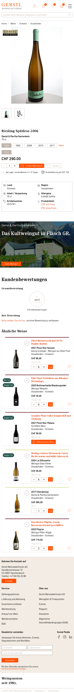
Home (4, 23)
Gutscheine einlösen (12, 604)
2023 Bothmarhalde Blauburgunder (48, 385)
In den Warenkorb (31, 166)
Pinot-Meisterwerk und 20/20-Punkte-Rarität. (47, 342)
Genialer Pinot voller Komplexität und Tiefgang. (51, 417)
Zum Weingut (11, 263)
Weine (13, 23)
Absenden (10, 660)
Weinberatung (8, 609)
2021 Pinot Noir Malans (42, 422)
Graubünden (35, 23)
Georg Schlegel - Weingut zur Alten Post (50, 350)
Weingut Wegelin (39, 388)
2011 (52, 145)
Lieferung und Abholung (13, 599)
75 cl (6, 152)
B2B (4, 623)
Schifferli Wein (38, 426)
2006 (34, 131)
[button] (69, 15)
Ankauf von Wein (10, 613)
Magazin (43, 609)
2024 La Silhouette (40, 460)
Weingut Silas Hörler (41, 463)
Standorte (44, 613)
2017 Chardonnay (40, 491)
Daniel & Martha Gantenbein (16, 136)
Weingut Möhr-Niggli (41, 532)
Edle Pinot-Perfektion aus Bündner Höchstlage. (49, 380)
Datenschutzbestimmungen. (14, 668)
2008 (29, 145)
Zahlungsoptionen (10, 594)
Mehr (61, 145)
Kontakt (9, 581)
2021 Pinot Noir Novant (43, 347)
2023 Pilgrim (37, 529)
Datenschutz (53, 690)
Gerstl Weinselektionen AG (52, 594)
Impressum (40, 690)
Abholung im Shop (43, 441)
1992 (17, 145)
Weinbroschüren (10, 618)
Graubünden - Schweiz (42, 354)
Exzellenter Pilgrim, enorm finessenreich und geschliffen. (47, 524)
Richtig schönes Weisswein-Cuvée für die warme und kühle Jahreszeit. (50, 455)
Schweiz (23, 23)
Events (42, 604)
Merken (53, 166)
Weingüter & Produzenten (51, 599)
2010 (40, 145)
